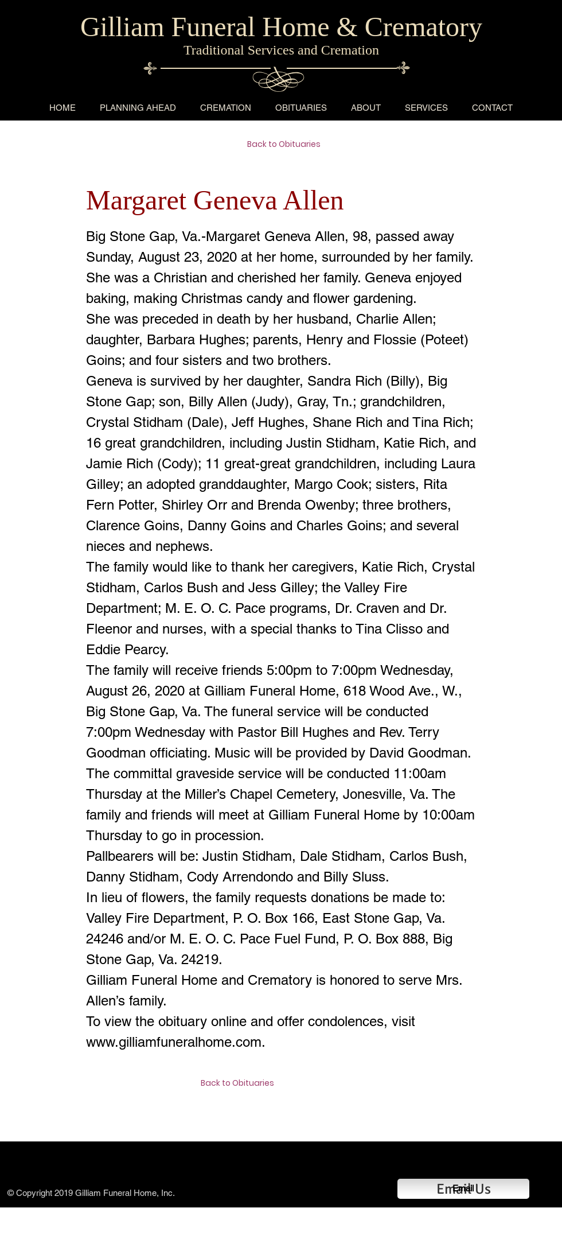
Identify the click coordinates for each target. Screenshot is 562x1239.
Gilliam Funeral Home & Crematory (281, 26)
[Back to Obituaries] (288, 144)
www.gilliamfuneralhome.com (174, 1042)
